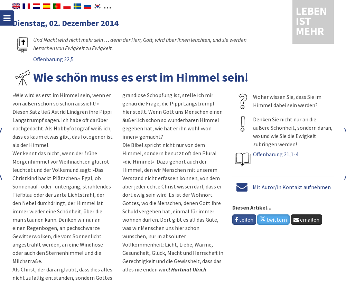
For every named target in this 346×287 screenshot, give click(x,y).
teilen (244, 219)
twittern (273, 219)
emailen (306, 219)
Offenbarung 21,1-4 (275, 154)
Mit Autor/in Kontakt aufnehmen (292, 187)
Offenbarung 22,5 (53, 59)
